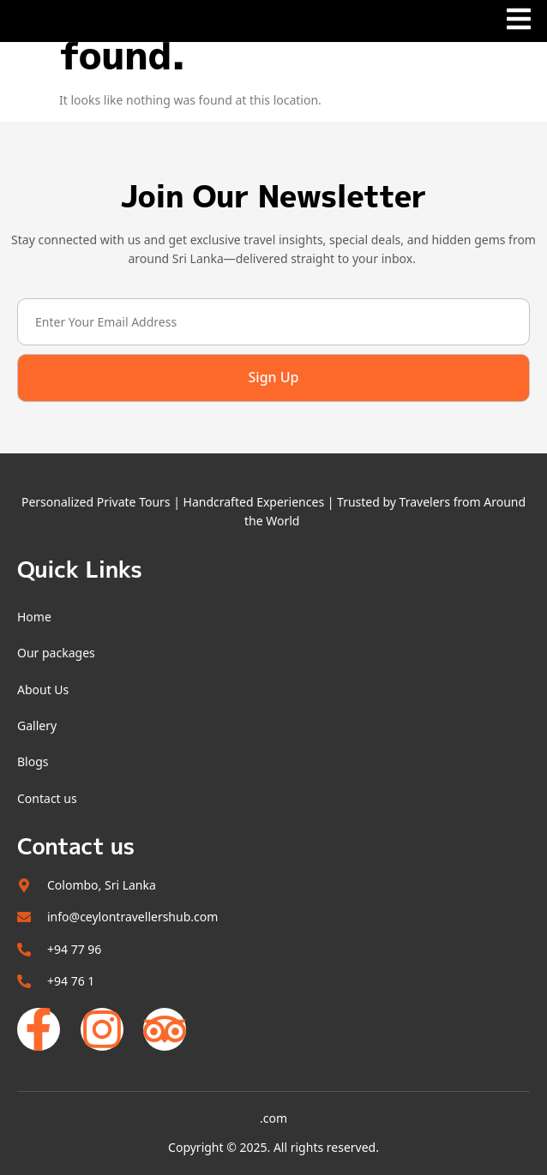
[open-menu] (519, 22)
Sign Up (274, 377)
